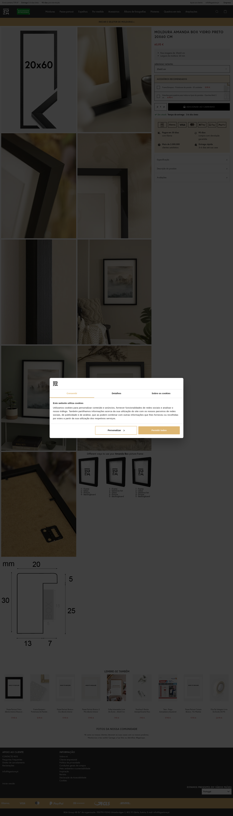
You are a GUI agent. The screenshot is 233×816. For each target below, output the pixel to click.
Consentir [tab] (72, 393)
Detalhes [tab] (116, 393)
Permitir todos (159, 430)
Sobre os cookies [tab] (161, 393)
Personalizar (116, 430)
